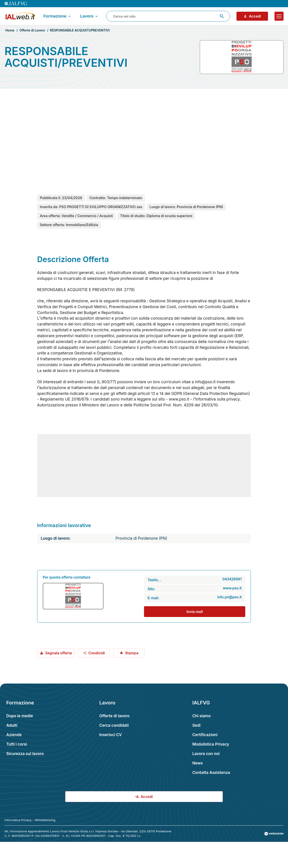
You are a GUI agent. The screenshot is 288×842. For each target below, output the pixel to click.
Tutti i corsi (16, 744)
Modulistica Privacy (210, 744)
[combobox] (168, 16)
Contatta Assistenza (211, 772)
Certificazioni (205, 734)
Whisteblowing (45, 820)
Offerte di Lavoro (32, 30)
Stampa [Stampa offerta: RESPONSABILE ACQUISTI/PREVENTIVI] (129, 653)
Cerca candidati (114, 725)
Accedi (252, 16)
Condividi (94, 653)
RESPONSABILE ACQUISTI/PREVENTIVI (80, 30)
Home (9, 30)
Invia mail (195, 611)
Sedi (196, 725)
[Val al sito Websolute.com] (274, 833)
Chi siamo (201, 715)
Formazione (57, 16)
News (197, 763)
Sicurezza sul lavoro (25, 753)
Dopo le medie (19, 715)
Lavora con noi (206, 753)
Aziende (14, 734)
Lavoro (89, 16)
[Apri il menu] (279, 16)
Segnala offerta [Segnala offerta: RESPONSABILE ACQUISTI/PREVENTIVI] (56, 653)
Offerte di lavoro (114, 715)
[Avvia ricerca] (222, 16)
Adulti (11, 725)
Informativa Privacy (18, 820)
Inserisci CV (110, 734)
